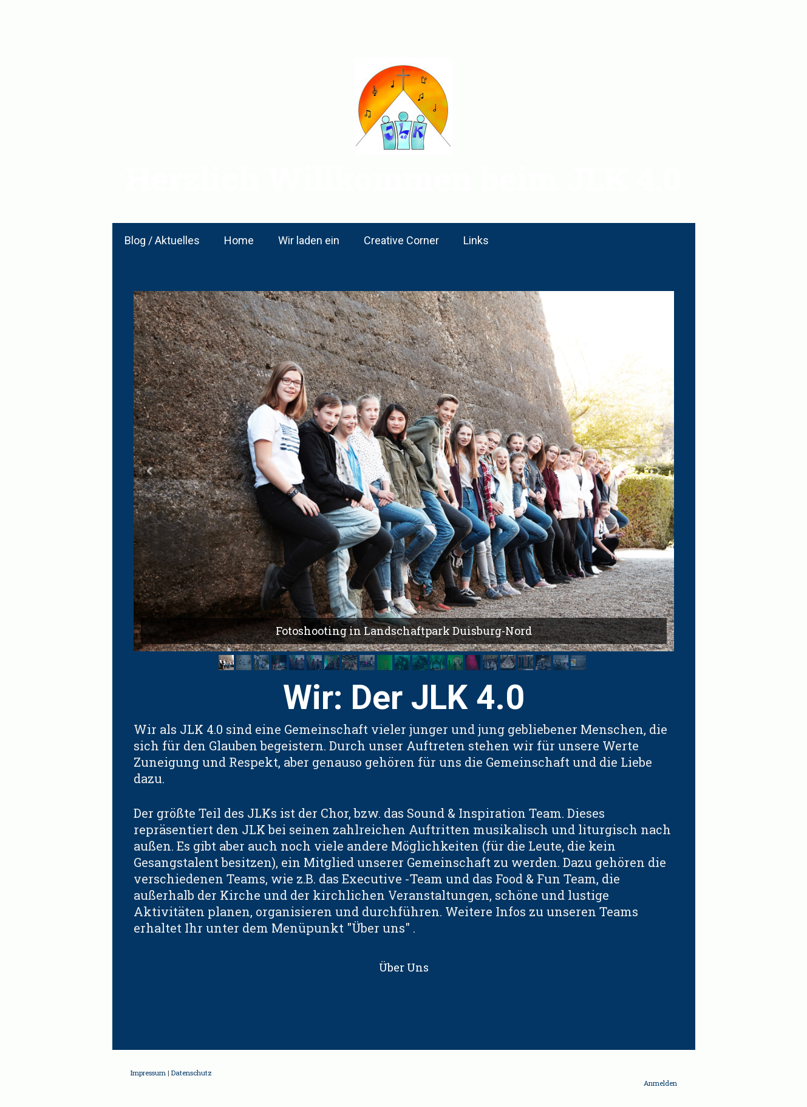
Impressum (148, 1072)
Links (476, 240)
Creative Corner (401, 240)
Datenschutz (191, 1072)
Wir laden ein (308, 240)
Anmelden (660, 1083)
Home (239, 240)
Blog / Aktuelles (162, 240)
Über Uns (404, 967)
